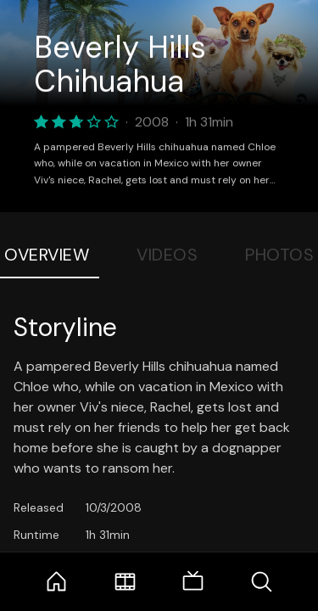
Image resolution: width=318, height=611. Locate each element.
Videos (167, 255)
